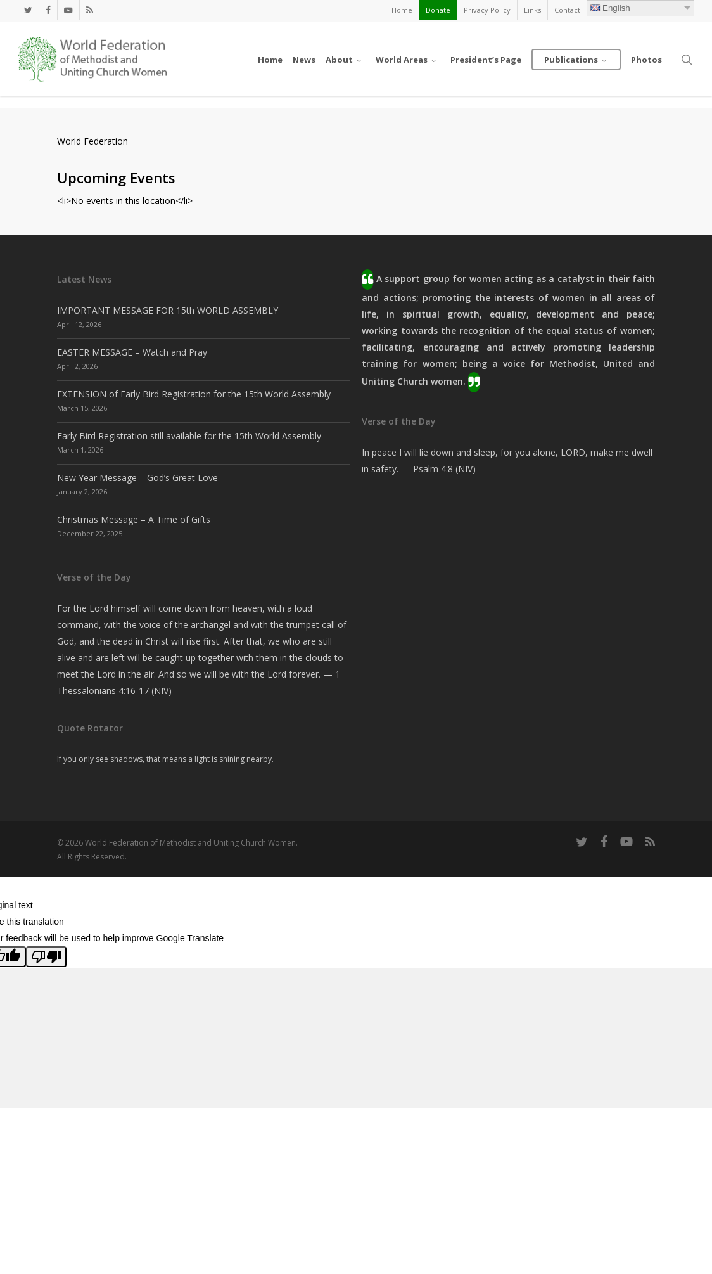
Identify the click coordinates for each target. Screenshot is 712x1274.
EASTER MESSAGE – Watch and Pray (132, 352)
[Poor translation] (46, 956)
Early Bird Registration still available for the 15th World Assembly (189, 436)
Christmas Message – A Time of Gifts (133, 519)
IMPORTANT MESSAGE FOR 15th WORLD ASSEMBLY (167, 310)
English (610, 8)
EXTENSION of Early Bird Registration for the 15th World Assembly (194, 394)
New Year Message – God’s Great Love (137, 478)
